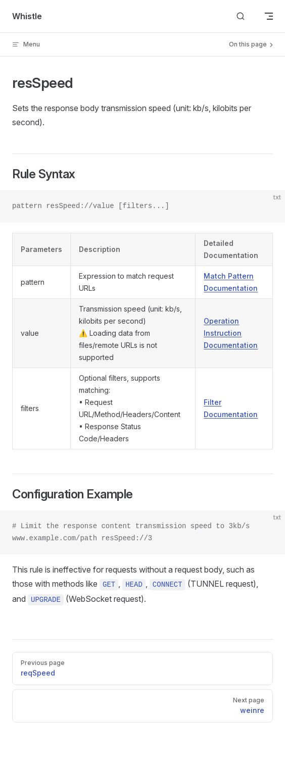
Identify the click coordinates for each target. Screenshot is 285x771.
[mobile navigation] (269, 16)
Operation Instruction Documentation (231, 333)
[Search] (240, 16)
